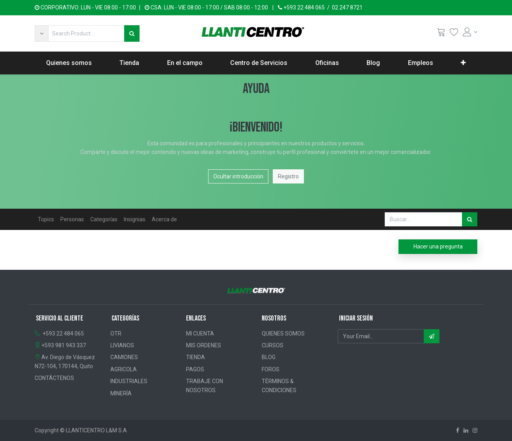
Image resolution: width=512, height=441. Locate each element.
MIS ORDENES (203, 345)
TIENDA (195, 357)
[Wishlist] (454, 33)
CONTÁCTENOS (54, 378)
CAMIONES (124, 357)
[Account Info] (470, 32)
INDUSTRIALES (128, 381)
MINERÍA (121, 393)
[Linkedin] (466, 430)
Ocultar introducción (238, 176)
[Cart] (441, 33)
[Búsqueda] (132, 33)
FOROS (270, 369)
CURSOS (272, 345)
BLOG (269, 357)
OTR (115, 333)
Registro (288, 176)
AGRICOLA (123, 369)
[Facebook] (457, 430)
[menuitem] (69, 63)
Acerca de (164, 219)
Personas (72, 219)
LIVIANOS (122, 345)
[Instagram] (475, 430)
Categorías (103, 219)
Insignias (134, 219)
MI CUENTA (200, 333)
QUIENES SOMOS (283, 333)
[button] (41, 33)
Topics (46, 219)
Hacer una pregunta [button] (438, 246)
